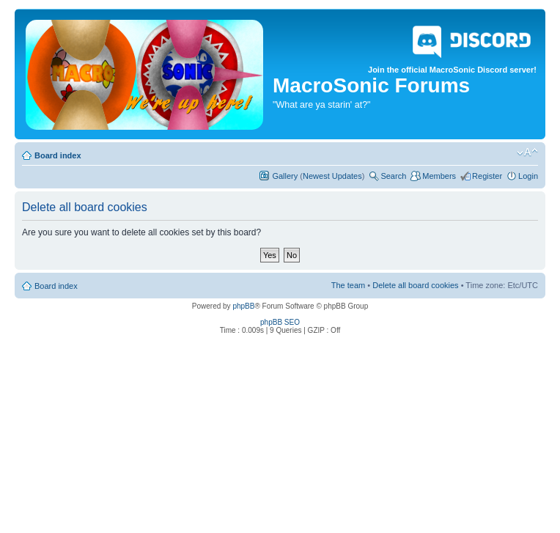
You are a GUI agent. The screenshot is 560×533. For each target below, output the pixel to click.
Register (487, 176)
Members (439, 176)
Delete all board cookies (415, 285)
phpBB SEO (280, 322)
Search (393, 176)
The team (348, 285)
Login (528, 176)
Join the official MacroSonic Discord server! (452, 47)
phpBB (243, 306)
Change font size (527, 152)
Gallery (285, 176)
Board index (57, 155)
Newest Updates (332, 176)
